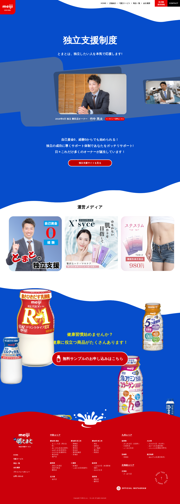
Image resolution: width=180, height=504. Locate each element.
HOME (15, 455)
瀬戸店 (54, 456)
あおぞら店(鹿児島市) (157, 457)
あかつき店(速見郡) (156, 446)
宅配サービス (18, 459)
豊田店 (75, 448)
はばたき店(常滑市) (59, 450)
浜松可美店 (56, 468)
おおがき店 (98, 470)
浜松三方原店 (57, 466)
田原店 (96, 452)
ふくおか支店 (128, 448)
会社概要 (16, 467)
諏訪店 (96, 479)
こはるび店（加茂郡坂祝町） (102, 467)
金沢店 (54, 479)
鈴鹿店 (75, 466)
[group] (90, 95)
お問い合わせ (18, 476)
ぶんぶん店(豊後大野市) (158, 448)
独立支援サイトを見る (90, 163)
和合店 (75, 450)
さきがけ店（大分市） (157, 443)
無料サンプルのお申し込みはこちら (93, 359)
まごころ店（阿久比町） (59, 445)
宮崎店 (126, 457)
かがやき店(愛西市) (59, 452)
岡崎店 (75, 443)
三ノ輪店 (97, 448)
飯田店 (96, 481)
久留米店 (127, 446)
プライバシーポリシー (21, 472)
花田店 (96, 446)
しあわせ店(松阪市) (80, 468)
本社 (95, 443)
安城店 (75, 454)
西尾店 (75, 446)
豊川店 (96, 450)
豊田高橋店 (77, 452)
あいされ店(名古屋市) (60, 448)
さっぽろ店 (128, 474)
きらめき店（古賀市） (132, 443)
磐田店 (54, 470)
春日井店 (55, 454)
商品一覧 (16, 463)
